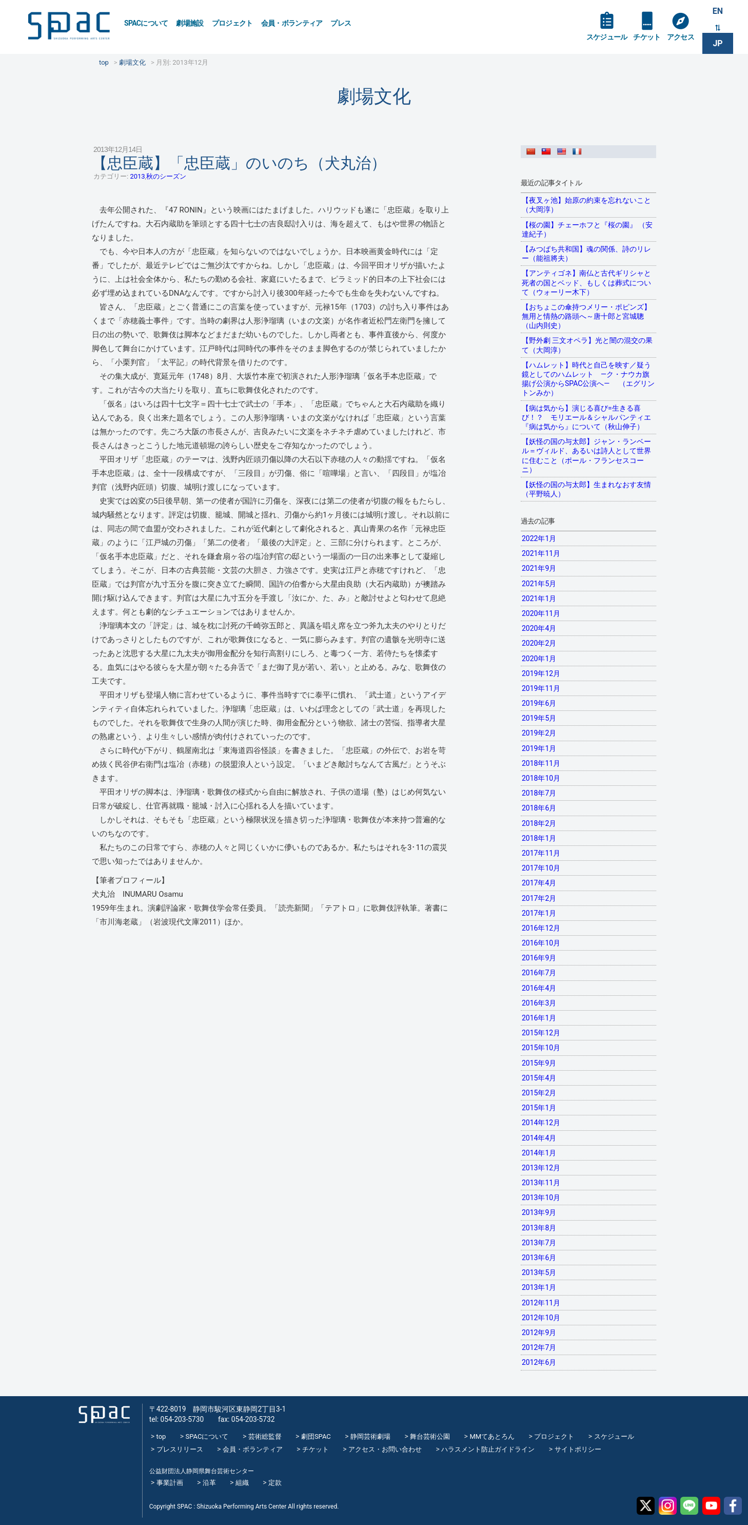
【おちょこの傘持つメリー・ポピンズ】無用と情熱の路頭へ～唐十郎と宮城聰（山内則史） (586, 316)
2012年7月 (539, 1347)
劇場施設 (189, 23)
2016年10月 (541, 943)
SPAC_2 (104, 1415)
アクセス (680, 37)
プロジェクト (232, 23)
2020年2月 (539, 643)
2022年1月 (539, 538)
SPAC (69, 26)
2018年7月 (539, 793)
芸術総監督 (265, 1436)
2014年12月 (541, 1122)
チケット (646, 37)
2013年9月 (539, 1212)
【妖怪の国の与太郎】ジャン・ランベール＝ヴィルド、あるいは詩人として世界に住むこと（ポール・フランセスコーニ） (586, 455)
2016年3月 (539, 1003)
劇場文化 (374, 96)
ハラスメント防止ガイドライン (488, 1449)
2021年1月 (539, 598)
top (161, 1436)
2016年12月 (541, 928)
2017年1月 (539, 913)
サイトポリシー (578, 1449)
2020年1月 (539, 658)
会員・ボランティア (292, 23)
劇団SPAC (316, 1436)
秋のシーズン (166, 176)
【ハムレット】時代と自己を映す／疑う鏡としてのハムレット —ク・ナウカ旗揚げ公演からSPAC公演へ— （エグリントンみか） (588, 379)
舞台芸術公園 (430, 1436)
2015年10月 (541, 1048)
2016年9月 (539, 958)
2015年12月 (541, 1033)
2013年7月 (539, 1243)
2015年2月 (539, 1093)
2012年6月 (539, 1362)
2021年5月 (539, 584)
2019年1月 (539, 748)
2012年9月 (539, 1332)
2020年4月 (539, 628)
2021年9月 (539, 568)
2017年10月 (541, 868)
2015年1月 (539, 1108)
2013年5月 (539, 1272)
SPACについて (146, 23)
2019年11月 (541, 688)
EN (718, 11)
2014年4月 (539, 1138)
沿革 (209, 1483)
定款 (275, 1483)
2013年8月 (539, 1228)
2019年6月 (539, 703)
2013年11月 (541, 1183)
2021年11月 (541, 553)
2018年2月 (539, 823)
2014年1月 (539, 1153)
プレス (340, 23)
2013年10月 (541, 1197)
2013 (137, 176)
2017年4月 (539, 883)
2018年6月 (539, 808)
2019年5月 (539, 718)
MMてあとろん (492, 1436)
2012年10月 (541, 1318)
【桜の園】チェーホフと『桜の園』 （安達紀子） (587, 229)
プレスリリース (179, 1449)
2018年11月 (541, 763)
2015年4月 (539, 1078)
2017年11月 (541, 853)
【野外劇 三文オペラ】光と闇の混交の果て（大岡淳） (587, 345)
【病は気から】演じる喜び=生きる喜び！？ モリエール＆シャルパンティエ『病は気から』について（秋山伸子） (586, 417)
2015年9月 (539, 1063)
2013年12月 (541, 1168)
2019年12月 (541, 673)
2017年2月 (539, 898)
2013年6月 (539, 1257)
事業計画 (169, 1483)
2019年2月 (539, 733)
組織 (242, 1483)
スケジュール (606, 37)
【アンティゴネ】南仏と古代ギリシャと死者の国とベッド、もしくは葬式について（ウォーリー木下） (586, 282)
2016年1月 (539, 1018)
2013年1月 (539, 1287)
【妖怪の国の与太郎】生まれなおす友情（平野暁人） (586, 489)
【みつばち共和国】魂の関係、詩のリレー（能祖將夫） (586, 253)
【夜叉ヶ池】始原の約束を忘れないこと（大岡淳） (586, 205)
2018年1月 (539, 838)
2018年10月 (541, 778)
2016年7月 (539, 973)
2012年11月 (541, 1303)
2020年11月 (541, 613)
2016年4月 (539, 988)
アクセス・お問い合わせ (385, 1449)
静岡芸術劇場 (370, 1436)
